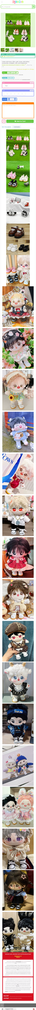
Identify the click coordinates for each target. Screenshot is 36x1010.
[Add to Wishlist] (4, 121)
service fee (21, 74)
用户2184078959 (7, 56)
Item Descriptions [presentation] (6, 127)
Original (31, 82)
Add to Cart (20, 121)
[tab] (6, 127)
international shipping (26, 79)
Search (34, 6)
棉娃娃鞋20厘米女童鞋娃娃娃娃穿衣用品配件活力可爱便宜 (13, 65)
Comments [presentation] (17, 127)
